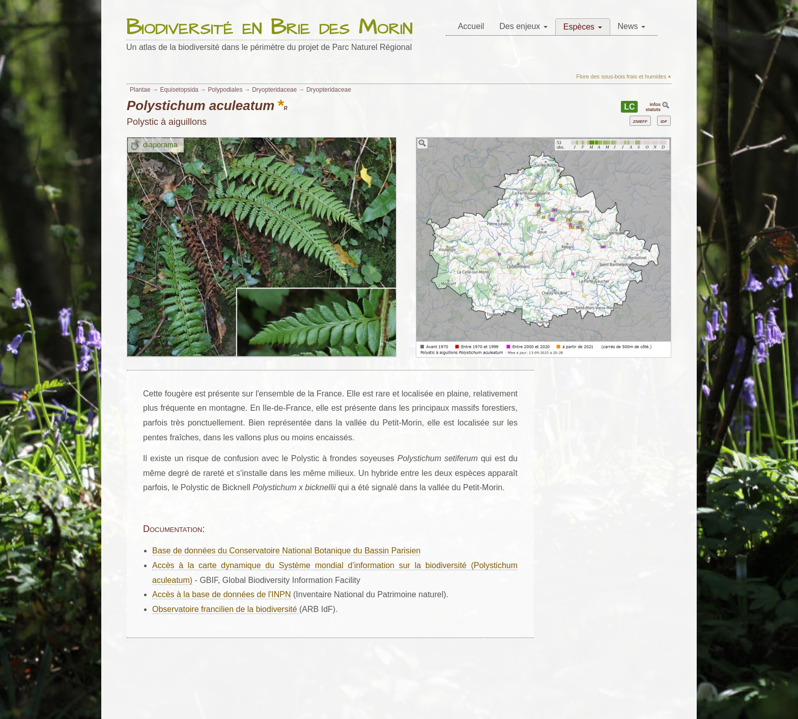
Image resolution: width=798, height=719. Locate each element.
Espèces (582, 26)
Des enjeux (523, 26)
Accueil (471, 26)
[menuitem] (471, 26)
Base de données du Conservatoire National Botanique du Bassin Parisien (286, 550)
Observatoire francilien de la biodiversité (225, 609)
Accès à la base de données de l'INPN (221, 594)
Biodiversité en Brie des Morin (269, 28)
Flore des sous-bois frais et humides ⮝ (623, 76)
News (631, 26)
